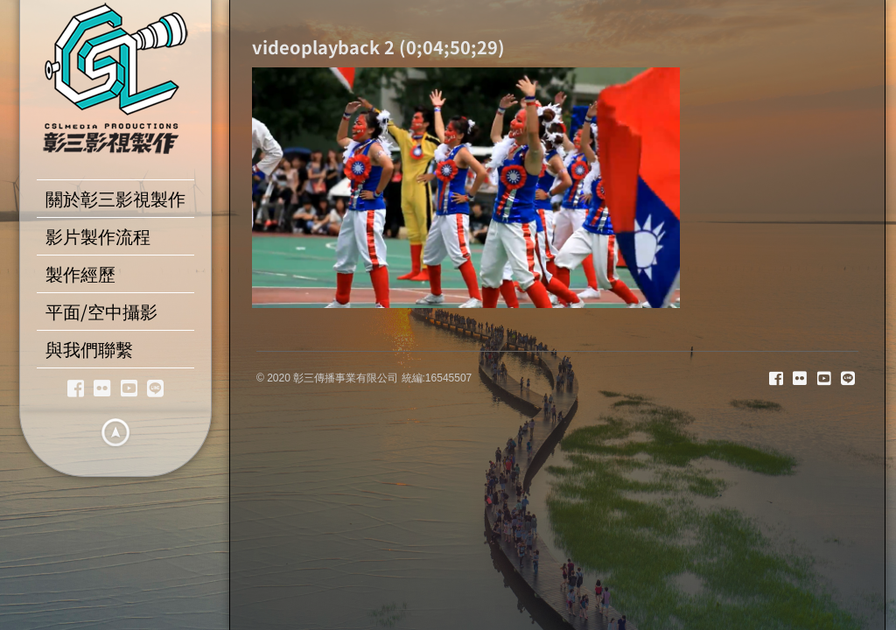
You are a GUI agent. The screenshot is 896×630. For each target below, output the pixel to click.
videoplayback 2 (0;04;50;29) (378, 47)
